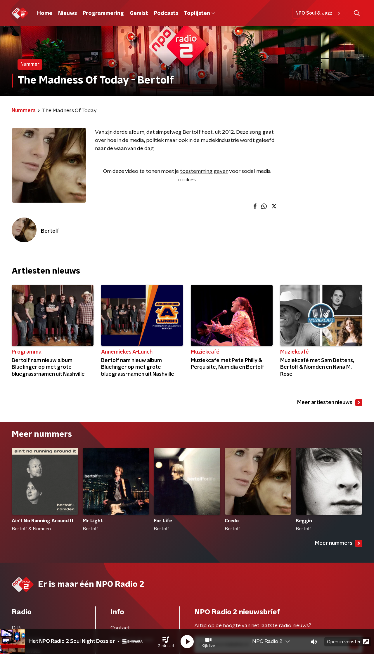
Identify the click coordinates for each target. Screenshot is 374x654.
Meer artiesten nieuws (329, 402)
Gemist (139, 13)
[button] (165, 641)
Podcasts (166, 13)
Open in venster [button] (348, 641)
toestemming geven (204, 171)
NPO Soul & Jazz (318, 13)
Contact (120, 628)
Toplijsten (199, 13)
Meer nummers (338, 543)
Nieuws (67, 13)
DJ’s (17, 628)
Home (44, 13)
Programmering (103, 13)
